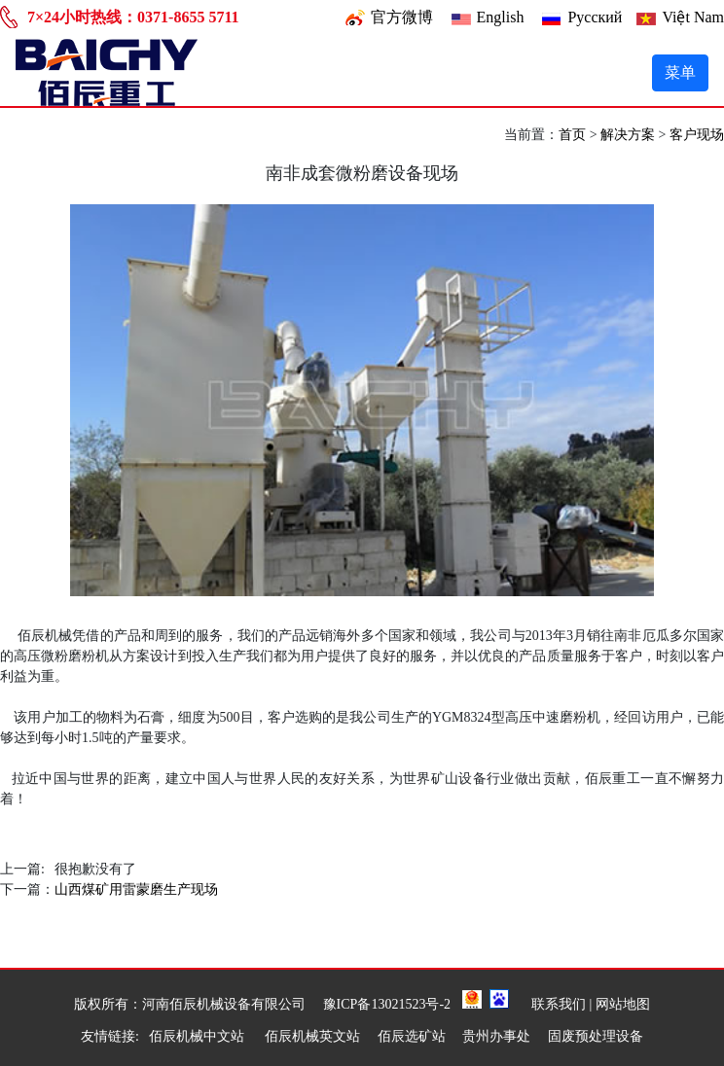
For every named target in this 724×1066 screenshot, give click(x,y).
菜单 (680, 72)
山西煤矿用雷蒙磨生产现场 (136, 889)
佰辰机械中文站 (198, 1036)
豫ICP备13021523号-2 (387, 1004)
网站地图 (623, 1004)
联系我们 (558, 1004)
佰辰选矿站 (412, 1036)
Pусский (594, 17)
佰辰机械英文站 (312, 1036)
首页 (572, 134)
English (501, 17)
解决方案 (627, 134)
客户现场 (697, 134)
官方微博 (402, 17)
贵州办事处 (496, 1036)
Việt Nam (693, 17)
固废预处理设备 (595, 1036)
